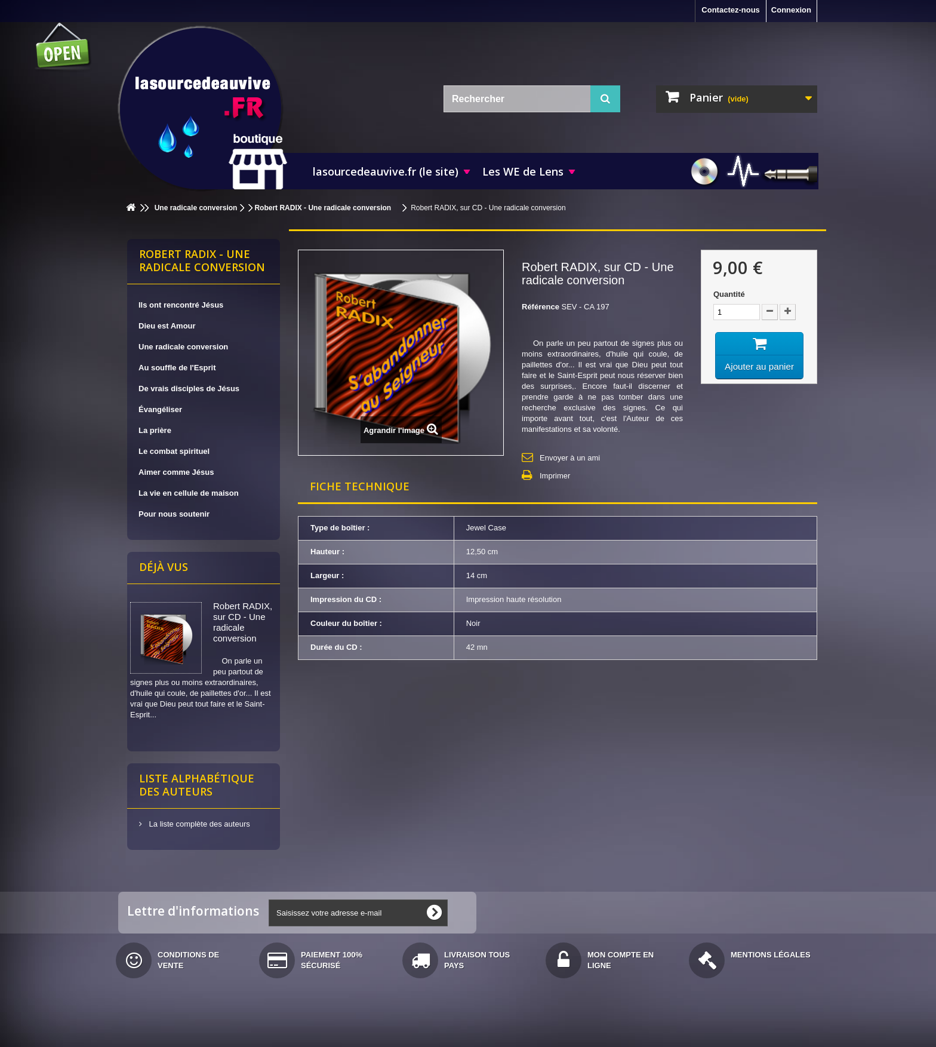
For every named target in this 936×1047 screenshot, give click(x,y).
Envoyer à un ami (570, 457)
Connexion (791, 9)
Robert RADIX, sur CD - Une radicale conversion (242, 622)
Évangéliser (160, 409)
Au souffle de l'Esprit (177, 367)
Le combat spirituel (174, 451)
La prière (154, 430)
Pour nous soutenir (174, 513)
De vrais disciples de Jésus (188, 388)
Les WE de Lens (523, 171)
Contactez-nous (730, 9)
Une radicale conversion (183, 346)
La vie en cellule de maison (188, 493)
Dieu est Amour (167, 325)
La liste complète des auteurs (198, 823)
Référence (540, 306)
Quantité (729, 294)
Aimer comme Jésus (176, 472)
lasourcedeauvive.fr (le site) (385, 171)
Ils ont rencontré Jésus (180, 304)
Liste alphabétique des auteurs (196, 785)
